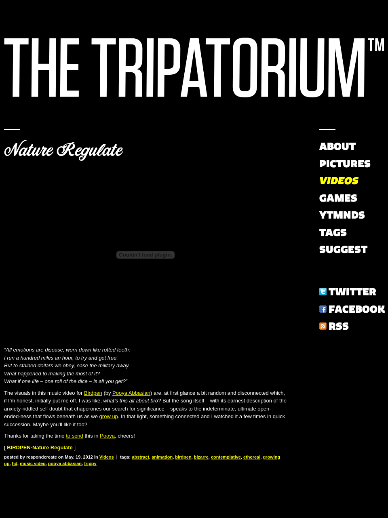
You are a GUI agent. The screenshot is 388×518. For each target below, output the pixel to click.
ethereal (251, 457)
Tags (333, 232)
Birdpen (93, 393)
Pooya (107, 436)
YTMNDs (342, 214)
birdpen (183, 457)
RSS (339, 326)
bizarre (201, 457)
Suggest (343, 249)
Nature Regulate (63, 150)
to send (74, 436)
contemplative (226, 457)
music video (33, 463)
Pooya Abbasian (131, 393)
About (337, 146)
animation (162, 457)
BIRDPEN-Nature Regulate (40, 447)
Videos (106, 457)
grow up (108, 416)
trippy (90, 463)
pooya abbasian (65, 463)
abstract (140, 457)
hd (14, 463)
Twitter (352, 291)
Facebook (357, 309)
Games (338, 198)
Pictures (345, 163)
